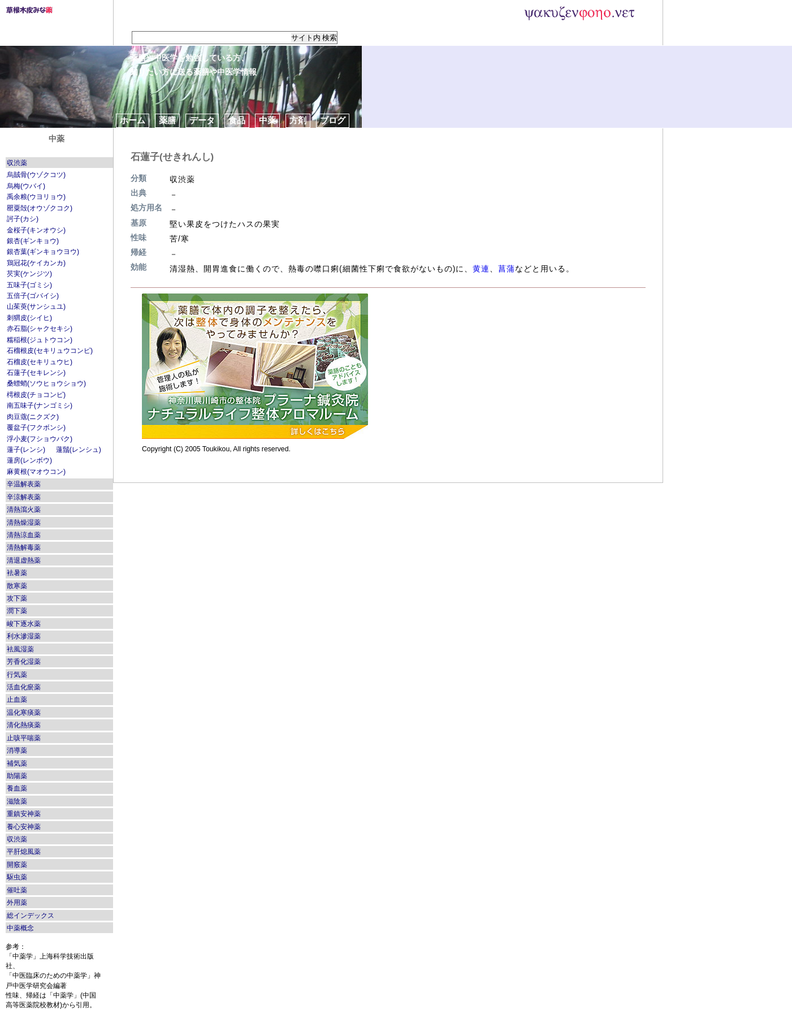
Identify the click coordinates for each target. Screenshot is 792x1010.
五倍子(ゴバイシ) (33, 296)
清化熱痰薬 (24, 725)
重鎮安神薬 (24, 814)
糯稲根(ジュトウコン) (39, 340)
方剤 (297, 120)
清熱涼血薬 (24, 535)
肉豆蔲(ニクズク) (33, 417)
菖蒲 (506, 268)
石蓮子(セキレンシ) (36, 373)
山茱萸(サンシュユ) (36, 306)
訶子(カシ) (22, 219)
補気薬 (17, 763)
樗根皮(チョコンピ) (36, 395)
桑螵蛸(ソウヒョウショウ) (46, 383)
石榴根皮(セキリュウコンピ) (50, 351)
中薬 (267, 120)
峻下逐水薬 (24, 624)
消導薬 (17, 750)
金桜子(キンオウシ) (36, 230)
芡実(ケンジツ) (29, 274)
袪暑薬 (17, 573)
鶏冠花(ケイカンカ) (36, 263)
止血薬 (17, 699)
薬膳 (167, 120)
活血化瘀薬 (24, 687)
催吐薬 (17, 890)
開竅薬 (17, 865)
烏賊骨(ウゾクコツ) (36, 175)
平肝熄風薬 (24, 852)
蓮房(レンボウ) (29, 460)
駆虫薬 (17, 877)
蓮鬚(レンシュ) (78, 450)
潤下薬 (17, 611)
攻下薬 (17, 598)
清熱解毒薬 (24, 547)
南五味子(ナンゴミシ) (39, 405)
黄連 (481, 268)
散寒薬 (17, 586)
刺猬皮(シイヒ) (29, 318)
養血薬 (17, 788)
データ (202, 120)
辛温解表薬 (24, 484)
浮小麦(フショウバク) (39, 439)
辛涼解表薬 (24, 497)
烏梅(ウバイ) (26, 186)
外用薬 (17, 903)
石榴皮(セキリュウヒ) (39, 362)
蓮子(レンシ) (26, 450)
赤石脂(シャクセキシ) (39, 329)
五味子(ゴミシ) (29, 285)
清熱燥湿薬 (24, 522)
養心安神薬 (24, 827)
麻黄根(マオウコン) (36, 472)
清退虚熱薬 (24, 560)
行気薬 (17, 675)
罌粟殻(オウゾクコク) (39, 208)
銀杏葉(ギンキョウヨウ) (43, 252)
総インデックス (30, 916)
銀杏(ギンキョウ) (33, 241)
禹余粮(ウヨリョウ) (36, 197)
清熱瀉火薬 (24, 509)
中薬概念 (20, 928)
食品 (236, 120)
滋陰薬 (17, 801)
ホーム (132, 120)
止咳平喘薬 (24, 738)
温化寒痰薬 (24, 713)
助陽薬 (17, 776)
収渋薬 (17, 163)
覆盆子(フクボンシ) (36, 427)
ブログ (332, 120)
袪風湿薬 (20, 649)
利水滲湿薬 (24, 636)
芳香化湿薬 (24, 662)
